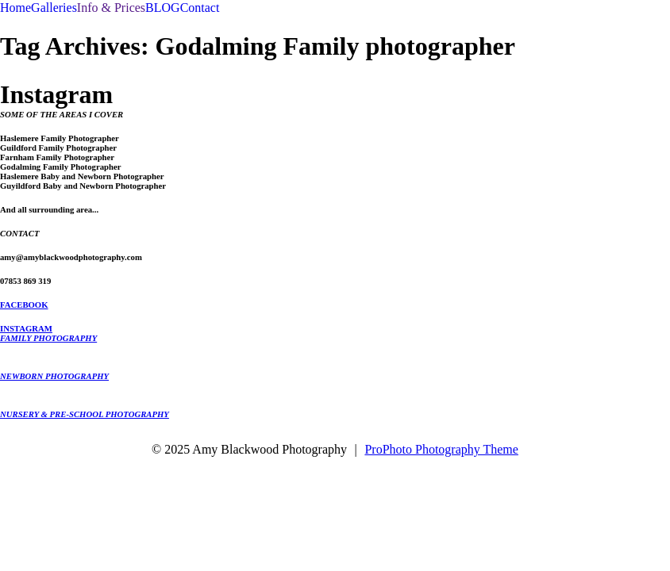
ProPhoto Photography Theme (441, 449)
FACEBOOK (24, 304)
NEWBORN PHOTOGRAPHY (54, 376)
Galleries (54, 7)
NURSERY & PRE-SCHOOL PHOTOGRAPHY (84, 414)
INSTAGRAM (26, 328)
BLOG (162, 7)
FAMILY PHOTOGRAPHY (48, 338)
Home (15, 7)
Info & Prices (111, 7)
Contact (200, 7)
